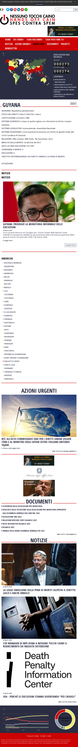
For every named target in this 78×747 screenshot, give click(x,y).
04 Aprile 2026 (7, 587)
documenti (53, 44)
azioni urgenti (23, 44)
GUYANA (7, 326)
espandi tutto (70, 245)
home (8, 39)
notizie (9, 44)
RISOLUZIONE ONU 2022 (12, 516)
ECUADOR (8, 308)
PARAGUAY (8, 343)
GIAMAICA (8, 315)
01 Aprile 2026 (7, 693)
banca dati (39, 44)
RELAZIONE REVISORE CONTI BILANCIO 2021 (20, 520)
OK (75, 2)
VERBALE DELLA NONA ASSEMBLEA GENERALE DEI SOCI (24, 530)
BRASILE (7, 287)
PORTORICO (9, 351)
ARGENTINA (9, 266)
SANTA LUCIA (9, 365)
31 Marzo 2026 (7, 448)
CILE (6, 291)
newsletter (11, 48)
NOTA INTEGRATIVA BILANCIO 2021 (16, 523)
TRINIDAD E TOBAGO (12, 372)
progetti (65, 44)
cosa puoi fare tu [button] (55, 39)
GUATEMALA (9, 322)
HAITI (6, 329)
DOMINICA (8, 305)
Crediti (49, 736)
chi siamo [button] (18, 39)
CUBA (6, 301)
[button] (3, 9)
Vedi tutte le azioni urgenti (64, 451)
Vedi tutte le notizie (67, 702)
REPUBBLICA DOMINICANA (15, 354)
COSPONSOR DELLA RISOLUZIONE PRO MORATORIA (22, 506)
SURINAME (8, 368)
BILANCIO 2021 (8, 527)
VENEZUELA (9, 379)
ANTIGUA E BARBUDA (12, 263)
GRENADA (8, 319)
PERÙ (6, 347)
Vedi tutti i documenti (66, 534)
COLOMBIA (8, 294)
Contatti (43, 736)
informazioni (39, 4)
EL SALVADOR (10, 312)
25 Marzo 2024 (7, 230)
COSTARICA (9, 298)
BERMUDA (8, 280)
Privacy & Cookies (33, 736)
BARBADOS (8, 273)
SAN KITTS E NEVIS (11, 361)
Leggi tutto (8, 240)
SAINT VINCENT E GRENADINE (16, 358)
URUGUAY (8, 375)
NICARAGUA (9, 336)
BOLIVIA (7, 284)
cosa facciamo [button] (35, 39)
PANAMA (8, 340)
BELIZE (7, 277)
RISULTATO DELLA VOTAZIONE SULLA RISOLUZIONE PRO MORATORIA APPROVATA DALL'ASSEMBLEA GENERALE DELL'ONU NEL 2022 (34, 511)
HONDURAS (9, 333)
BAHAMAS (8, 270)
